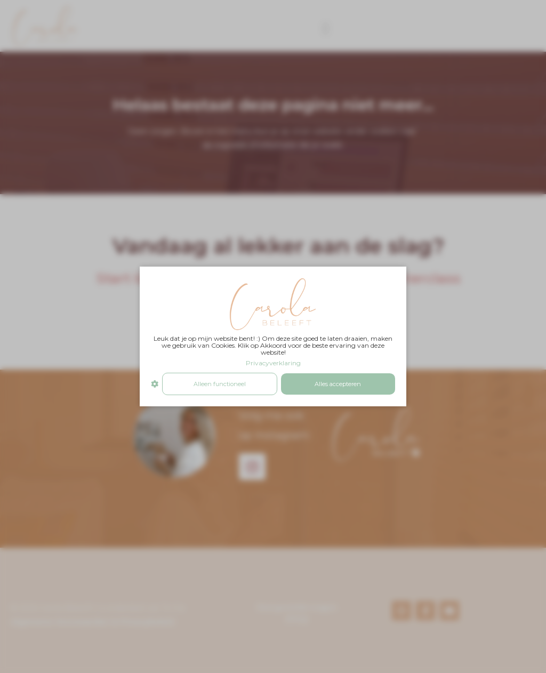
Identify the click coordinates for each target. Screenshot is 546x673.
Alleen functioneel (220, 384)
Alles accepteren (338, 384)
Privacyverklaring (273, 362)
